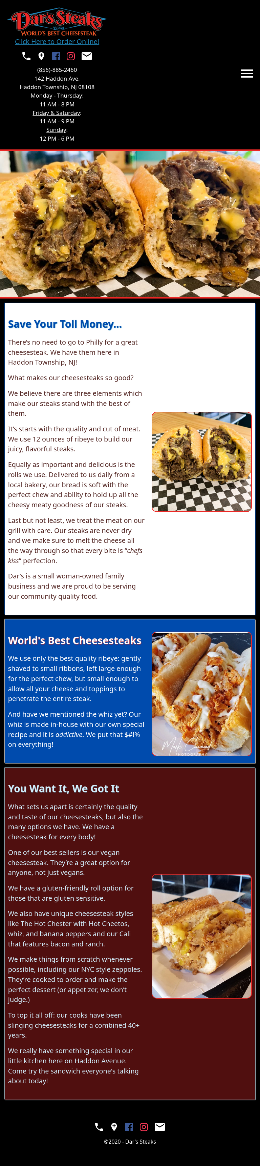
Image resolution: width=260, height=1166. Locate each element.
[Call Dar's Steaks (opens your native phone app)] (26, 56)
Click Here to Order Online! (57, 41)
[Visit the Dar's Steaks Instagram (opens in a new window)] (71, 56)
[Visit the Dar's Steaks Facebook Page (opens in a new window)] (56, 56)
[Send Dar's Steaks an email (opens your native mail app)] (87, 56)
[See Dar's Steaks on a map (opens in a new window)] (41, 56)
